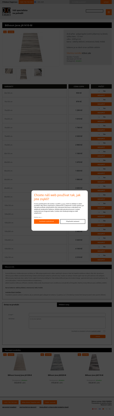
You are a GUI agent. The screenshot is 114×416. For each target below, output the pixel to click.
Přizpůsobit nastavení (72, 221)
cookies (63, 204)
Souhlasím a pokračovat (46, 221)
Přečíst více (37, 217)
